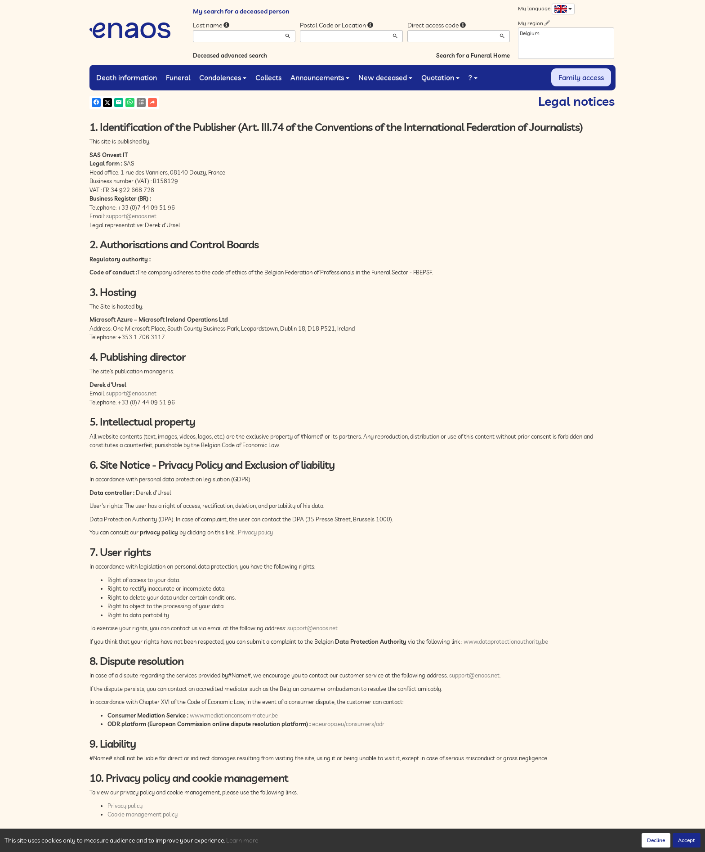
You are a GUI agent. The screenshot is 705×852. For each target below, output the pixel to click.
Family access (581, 77)
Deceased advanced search (230, 55)
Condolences (222, 77)
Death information (126, 77)
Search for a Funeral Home (473, 55)
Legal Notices (227, 843)
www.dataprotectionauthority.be (506, 641)
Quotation (440, 77)
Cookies (195, 843)
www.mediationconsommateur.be (234, 715)
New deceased (385, 77)
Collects (268, 77)
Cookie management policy (142, 814)
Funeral (178, 77)
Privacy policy (255, 532)
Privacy (170, 843)
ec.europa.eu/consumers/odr (348, 723)
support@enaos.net (131, 216)
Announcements (319, 77)
